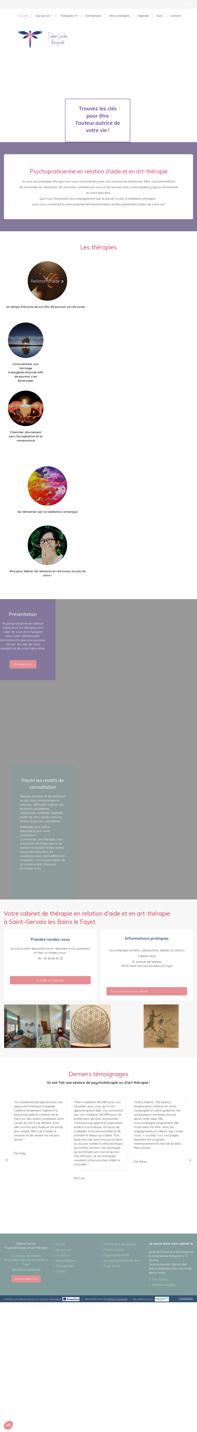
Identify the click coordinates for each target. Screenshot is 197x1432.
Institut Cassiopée (117, 1298)
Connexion (186, 1298)
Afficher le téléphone (26, 1269)
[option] (99, 1138)
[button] (8, 1425)
